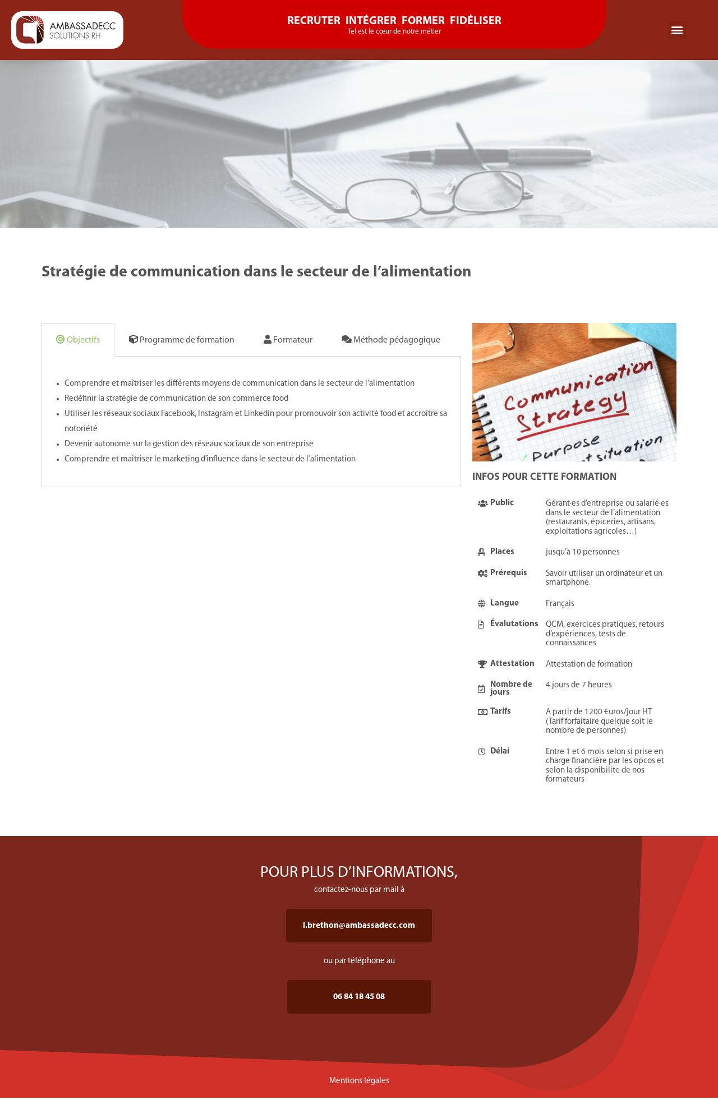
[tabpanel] (251, 422)
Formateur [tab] (288, 340)
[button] (677, 30)
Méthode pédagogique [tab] (391, 340)
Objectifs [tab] (78, 340)
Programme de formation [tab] (181, 340)
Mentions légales (359, 1081)
